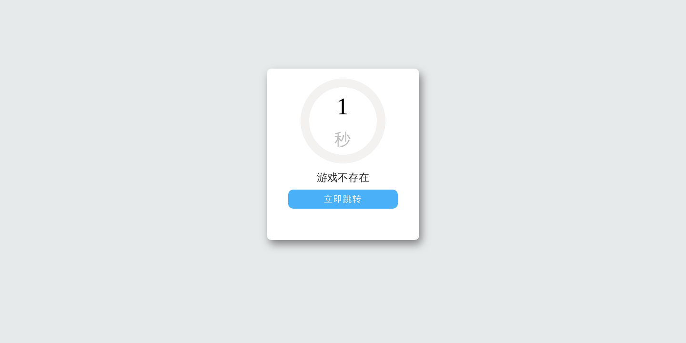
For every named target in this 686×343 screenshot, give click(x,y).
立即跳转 (343, 199)
